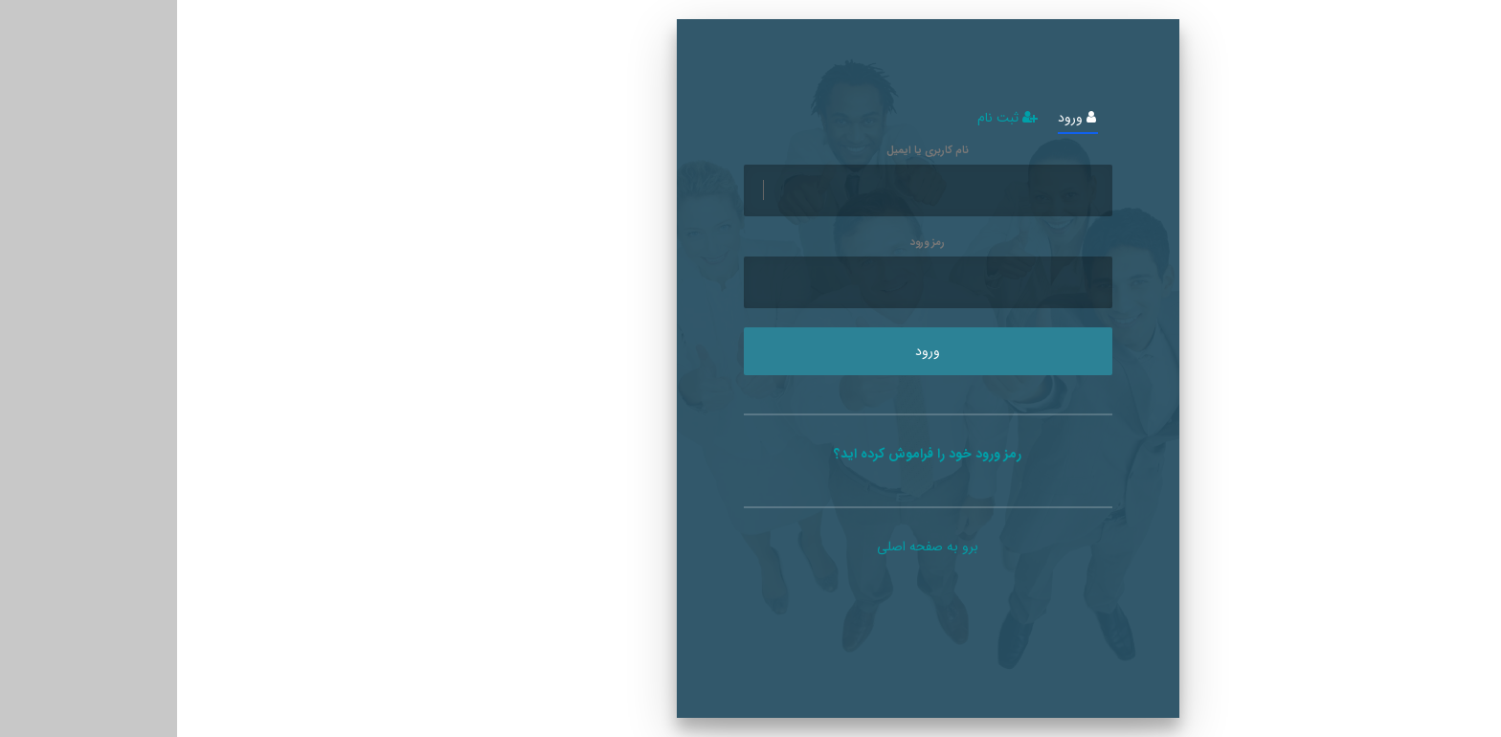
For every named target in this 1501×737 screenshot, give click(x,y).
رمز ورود (750, 243)
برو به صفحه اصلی (750, 546)
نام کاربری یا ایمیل (750, 151)
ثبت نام (830, 118)
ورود (900, 118)
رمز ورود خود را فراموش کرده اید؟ (750, 453)
